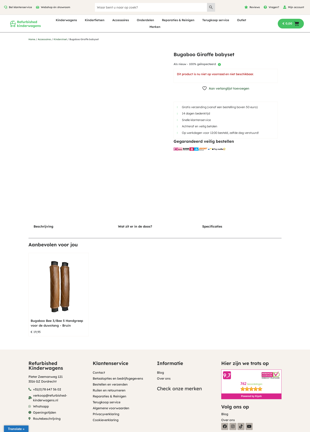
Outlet (241, 20)
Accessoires (120, 20)
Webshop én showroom (55, 7)
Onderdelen (145, 20)
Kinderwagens (66, 20)
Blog (160, 372)
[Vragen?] (265, 7)
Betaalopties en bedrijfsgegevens (118, 378)
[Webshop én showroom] (37, 7)
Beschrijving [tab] (43, 226)
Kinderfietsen (94, 20)
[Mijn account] (284, 7)
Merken (154, 27)
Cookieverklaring (105, 420)
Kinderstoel (60, 39)
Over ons (164, 378)
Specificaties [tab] (212, 226)
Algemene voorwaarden (111, 408)
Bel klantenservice (20, 7)
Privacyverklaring (106, 414)
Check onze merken (179, 388)
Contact (99, 372)
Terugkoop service (215, 20)
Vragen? (274, 7)
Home (31, 39)
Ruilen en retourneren (109, 390)
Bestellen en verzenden (110, 384)
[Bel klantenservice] (5, 7)
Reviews (255, 7)
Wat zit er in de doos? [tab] (135, 226)
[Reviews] (246, 7)
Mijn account (296, 7)
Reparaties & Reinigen (178, 20)
